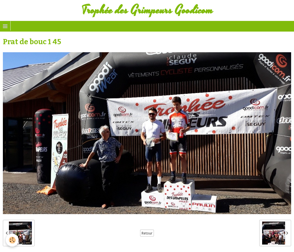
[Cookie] (12, 240)
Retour (147, 233)
